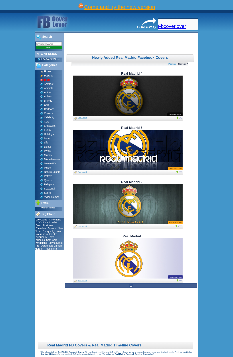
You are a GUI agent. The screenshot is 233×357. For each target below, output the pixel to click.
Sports (47, 192)
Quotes (48, 180)
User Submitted (48, 208)
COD (39, 222)
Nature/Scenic (52, 171)
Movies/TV (50, 163)
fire (37, 245)
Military (48, 155)
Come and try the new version (119, 7)
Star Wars (52, 239)
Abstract (48, 83)
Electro (53, 234)
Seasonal (49, 188)
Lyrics (47, 150)
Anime (47, 92)
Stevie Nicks (55, 242)
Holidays (49, 134)
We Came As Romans (48, 219)
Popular (172, 64)
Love (47, 138)
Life (46, 142)
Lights (47, 146)
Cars (47, 104)
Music (47, 167)
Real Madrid (82, 118)
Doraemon (47, 245)
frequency (41, 237)
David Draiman (44, 225)
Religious (49, 184)
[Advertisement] (131, 44)
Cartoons (49, 109)
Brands (48, 100)
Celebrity (49, 117)
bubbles (40, 239)
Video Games (52, 197)
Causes (48, 113)
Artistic (48, 96)
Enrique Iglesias (52, 231)
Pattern (48, 176)
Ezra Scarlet (50, 222)
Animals (48, 88)
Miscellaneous (52, 159)
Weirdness (42, 234)
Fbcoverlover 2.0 (50, 59)
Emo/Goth (50, 125)
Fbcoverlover (172, 26)
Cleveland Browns (46, 228)
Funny (47, 130)
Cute (47, 121)
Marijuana (41, 242)
